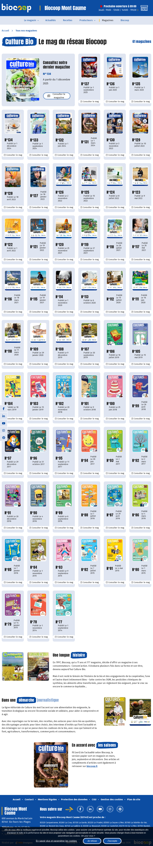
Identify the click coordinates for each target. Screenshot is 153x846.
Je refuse (92, 841)
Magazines (107, 20)
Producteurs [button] (86, 20)
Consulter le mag (90, 101)
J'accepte (112, 841)
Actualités (50, 20)
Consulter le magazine (56, 96)
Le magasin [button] (30, 20)
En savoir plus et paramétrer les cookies (56, 841)
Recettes (67, 20)
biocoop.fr (92, 766)
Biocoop (125, 20)
